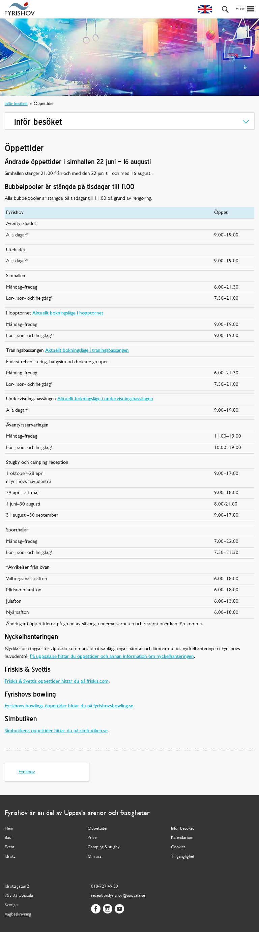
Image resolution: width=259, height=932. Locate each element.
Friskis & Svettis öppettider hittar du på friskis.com (57, 681)
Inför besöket (16, 104)
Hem (9, 828)
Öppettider (98, 828)
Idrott (10, 856)
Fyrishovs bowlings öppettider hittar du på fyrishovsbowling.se (69, 706)
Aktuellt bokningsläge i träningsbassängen (87, 350)
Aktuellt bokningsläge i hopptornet (67, 313)
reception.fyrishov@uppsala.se (118, 895)
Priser (93, 837)
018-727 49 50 (104, 886)
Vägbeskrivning (18, 914)
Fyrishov (27, 772)
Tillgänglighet (182, 856)
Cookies (178, 847)
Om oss (95, 856)
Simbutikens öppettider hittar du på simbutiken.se (56, 731)
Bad (8, 837)
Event (9, 847)
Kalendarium (182, 837)
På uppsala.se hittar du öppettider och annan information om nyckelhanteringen (112, 656)
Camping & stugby (104, 847)
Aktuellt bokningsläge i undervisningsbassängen (105, 399)
